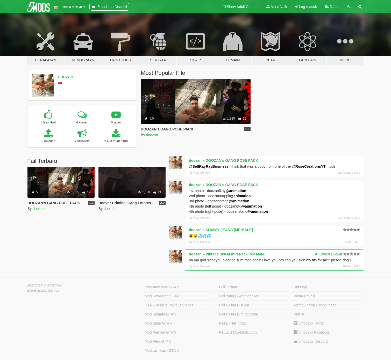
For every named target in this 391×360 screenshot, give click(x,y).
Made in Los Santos (43, 290)
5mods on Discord (311, 341)
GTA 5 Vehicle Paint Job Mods (169, 305)
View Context (199, 172)
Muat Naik (276, 7)
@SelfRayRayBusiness (209, 166)
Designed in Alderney (44, 285)
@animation (236, 191)
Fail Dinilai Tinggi (233, 323)
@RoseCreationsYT (308, 166)
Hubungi (300, 287)
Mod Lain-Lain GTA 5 (162, 350)
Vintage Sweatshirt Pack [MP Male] (235, 254)
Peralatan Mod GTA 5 (162, 287)
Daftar (332, 7)
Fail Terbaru (228, 287)
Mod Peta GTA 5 (158, 341)
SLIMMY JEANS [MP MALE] (229, 230)
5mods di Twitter (309, 323)
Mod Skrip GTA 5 (158, 323)
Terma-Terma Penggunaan (315, 305)
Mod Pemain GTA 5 (160, 332)
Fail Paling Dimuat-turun (238, 314)
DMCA (299, 314)
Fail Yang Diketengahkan (239, 296)
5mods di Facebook (312, 332)
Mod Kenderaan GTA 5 (163, 296)
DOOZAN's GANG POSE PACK (231, 160)
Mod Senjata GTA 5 (160, 314)
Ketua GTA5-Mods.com (238, 332)
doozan (65, 76)
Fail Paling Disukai (234, 305)
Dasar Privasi (304, 296)
